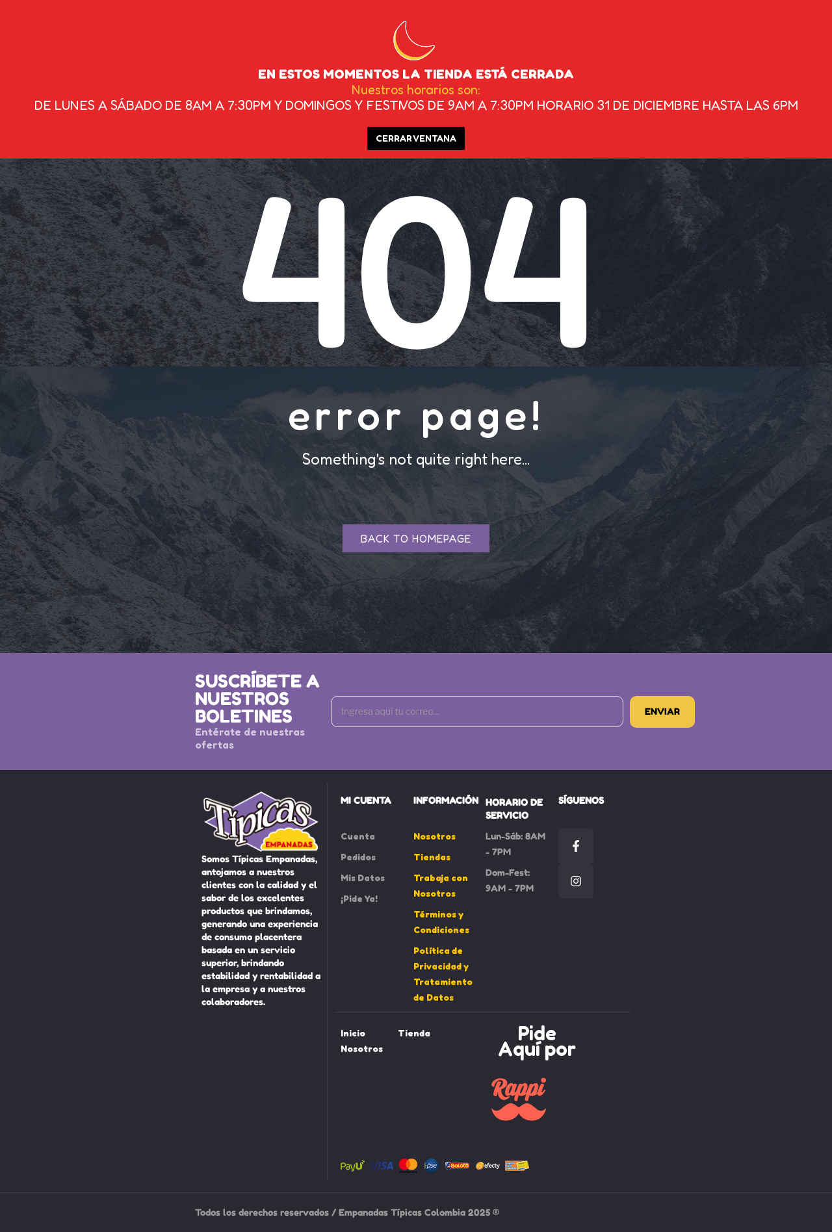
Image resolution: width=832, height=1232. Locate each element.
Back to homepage (416, 538)
